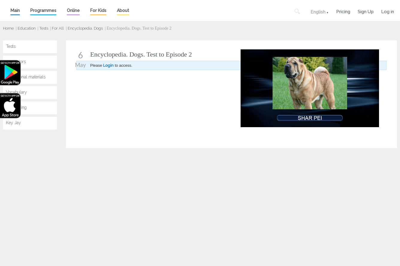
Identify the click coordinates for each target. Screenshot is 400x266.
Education (27, 28)
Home (8, 28)
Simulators (16, 61)
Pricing (343, 11)
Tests (44, 28)
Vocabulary (16, 92)
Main (15, 10)
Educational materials (26, 77)
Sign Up (366, 11)
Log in (387, 11)
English (317, 12)
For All (58, 28)
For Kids (98, 10)
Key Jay (13, 122)
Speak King (16, 107)
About (123, 10)
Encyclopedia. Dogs (85, 28)
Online (73, 10)
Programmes (43, 10)
